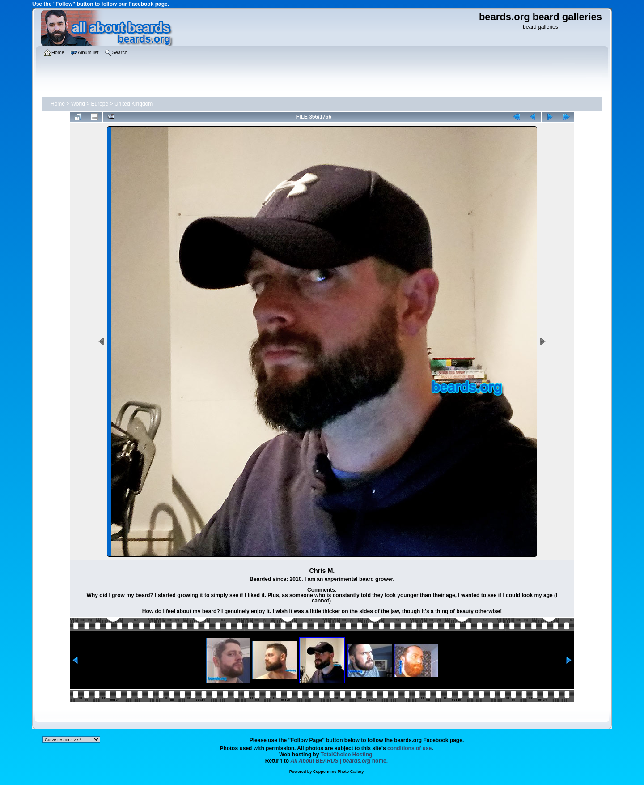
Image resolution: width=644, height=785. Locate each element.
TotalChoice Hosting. (347, 754)
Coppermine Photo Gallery (338, 771)
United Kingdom (133, 104)
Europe (100, 104)
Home (58, 104)
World (78, 104)
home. (339, 761)
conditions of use (409, 748)
